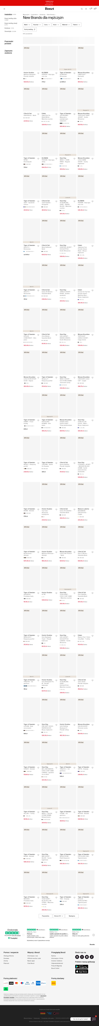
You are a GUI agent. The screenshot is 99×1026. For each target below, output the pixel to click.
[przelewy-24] (6, 983)
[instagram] (82, 957)
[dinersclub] (33, 983)
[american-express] (38, 983)
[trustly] (6, 989)
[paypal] (43, 983)
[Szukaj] (82, 9)
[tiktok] (92, 957)
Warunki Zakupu (28, 1018)
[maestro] (22, 983)
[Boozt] (49, 8)
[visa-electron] (27, 983)
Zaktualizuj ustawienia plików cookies (64, 1018)
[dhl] (53, 983)
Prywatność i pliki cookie (48, 1018)
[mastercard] (16, 983)
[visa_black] (11, 983)
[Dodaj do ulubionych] (38, 73)
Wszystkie (92, 944)
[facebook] (77, 957)
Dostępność (37, 1018)
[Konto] (86, 9)
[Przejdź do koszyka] (95, 9)
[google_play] (81, 966)
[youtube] (87, 957)
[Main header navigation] (4, 9)
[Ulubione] (90, 9)
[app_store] (81, 971)
